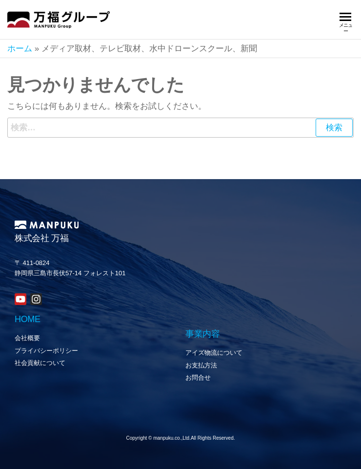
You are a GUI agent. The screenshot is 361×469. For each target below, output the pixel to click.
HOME (27, 319)
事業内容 (202, 334)
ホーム (19, 48)
